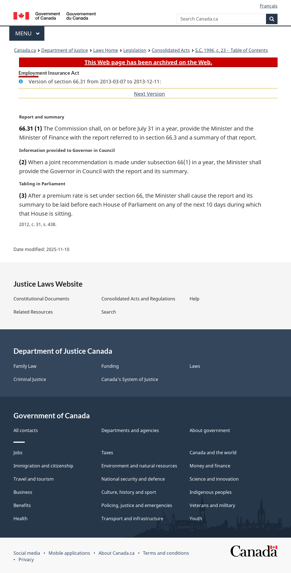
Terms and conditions (166, 553)
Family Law (25, 366)
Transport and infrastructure (132, 518)
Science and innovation (214, 479)
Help (194, 299)
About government (210, 430)
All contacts (25, 430)
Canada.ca (25, 50)
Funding (110, 366)
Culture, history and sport (128, 492)
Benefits (22, 505)
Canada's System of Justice (129, 379)
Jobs (17, 452)
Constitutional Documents (41, 299)
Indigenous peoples (211, 492)
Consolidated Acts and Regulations (138, 299)
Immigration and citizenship (43, 466)
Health (20, 518)
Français (269, 6)
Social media (26, 553)
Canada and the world (213, 452)
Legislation (134, 50)
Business (22, 492)
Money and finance (210, 466)
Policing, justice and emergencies (136, 505)
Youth (196, 518)
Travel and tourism (33, 479)
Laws (195, 366)
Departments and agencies (130, 430)
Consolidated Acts (171, 50)
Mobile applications (69, 553)
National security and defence (133, 479)
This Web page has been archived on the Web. (148, 62)
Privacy (26, 559)
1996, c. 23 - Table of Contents (231, 50)
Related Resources (33, 312)
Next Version (149, 93)
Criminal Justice (29, 379)
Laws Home (105, 50)
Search (108, 312)
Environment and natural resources (139, 466)
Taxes (107, 452)
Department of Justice (64, 50)
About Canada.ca (117, 553)
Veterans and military (212, 505)
